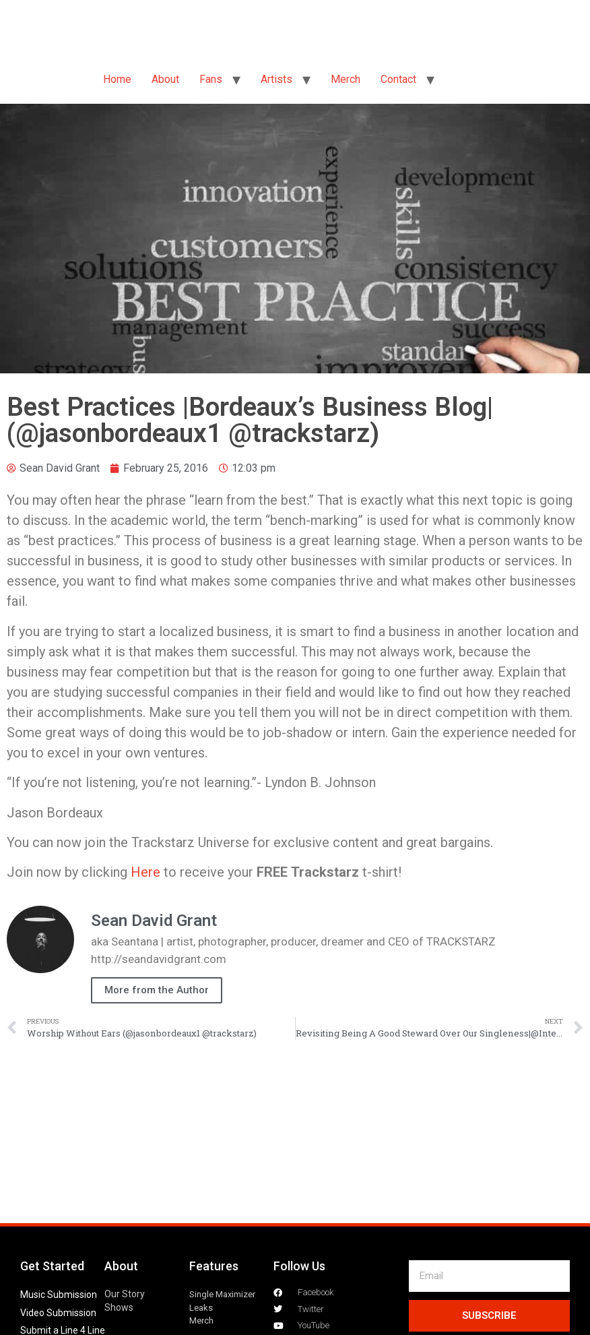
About (165, 79)
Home (117, 79)
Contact (398, 79)
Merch (345, 79)
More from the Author (156, 990)
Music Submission (58, 1294)
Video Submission (58, 1312)
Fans (210, 79)
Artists (276, 79)
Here (145, 872)
